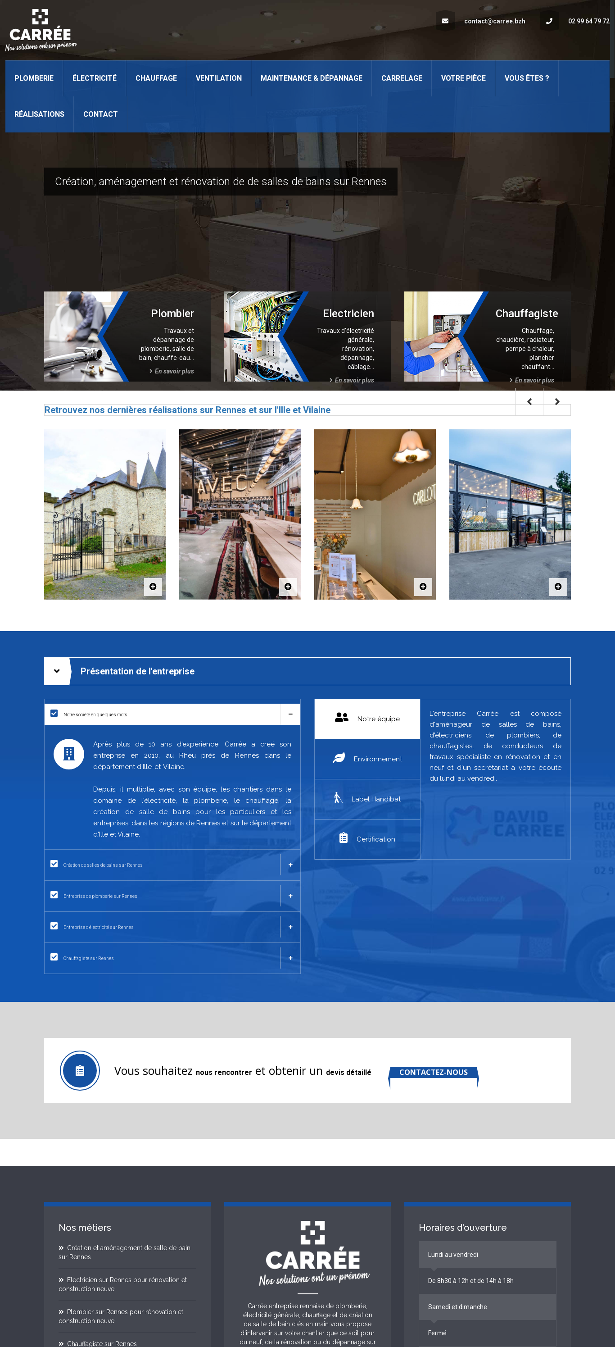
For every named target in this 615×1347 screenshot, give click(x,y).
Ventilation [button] (219, 78)
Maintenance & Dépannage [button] (311, 78)
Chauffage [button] (156, 78)
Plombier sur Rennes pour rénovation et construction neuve (121, 1316)
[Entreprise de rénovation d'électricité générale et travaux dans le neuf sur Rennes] (172, 926)
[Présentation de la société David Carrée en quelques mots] (172, 714)
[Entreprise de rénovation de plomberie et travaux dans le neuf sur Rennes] (172, 895)
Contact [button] (100, 114)
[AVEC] (288, 587)
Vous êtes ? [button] (527, 78)
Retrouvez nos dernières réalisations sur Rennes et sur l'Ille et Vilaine (187, 410)
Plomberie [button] (34, 78)
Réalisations (39, 114)
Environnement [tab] (367, 757)
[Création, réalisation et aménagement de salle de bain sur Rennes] (172, 864)
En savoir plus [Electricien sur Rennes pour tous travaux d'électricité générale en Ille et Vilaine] (352, 380)
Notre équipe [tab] (367, 717)
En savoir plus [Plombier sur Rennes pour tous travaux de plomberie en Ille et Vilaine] (171, 371)
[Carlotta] (423, 587)
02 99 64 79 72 (575, 20)
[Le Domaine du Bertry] (153, 587)
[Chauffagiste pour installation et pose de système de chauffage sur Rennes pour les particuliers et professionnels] (172, 958)
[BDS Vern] (558, 587)
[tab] (172, 714)
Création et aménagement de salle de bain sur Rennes (125, 1252)
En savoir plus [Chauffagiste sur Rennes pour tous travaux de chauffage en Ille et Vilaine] (532, 380)
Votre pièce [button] (463, 78)
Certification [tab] (367, 837)
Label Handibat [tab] (368, 797)
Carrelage (401, 78)
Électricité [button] (94, 78)
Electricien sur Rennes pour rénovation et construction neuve (123, 1284)
